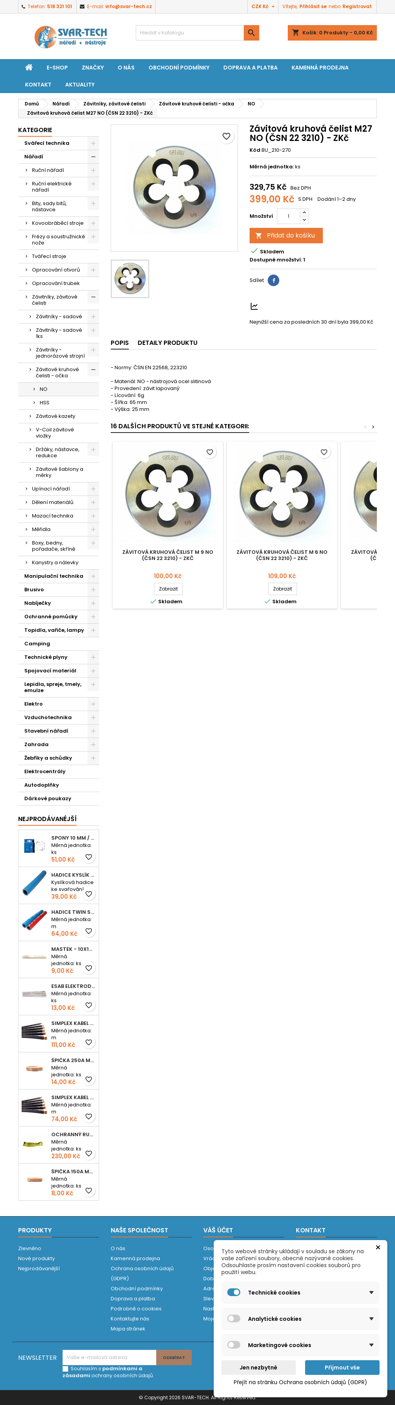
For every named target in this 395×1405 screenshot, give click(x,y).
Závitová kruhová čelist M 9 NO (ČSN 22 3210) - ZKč (167, 555)
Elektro (33, 704)
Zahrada (36, 744)
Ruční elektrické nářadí (52, 186)
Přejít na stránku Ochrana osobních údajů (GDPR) (300, 1382)
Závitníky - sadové (59, 316)
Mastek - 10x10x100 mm (73, 949)
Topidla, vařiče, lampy (54, 630)
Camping (37, 643)
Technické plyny (46, 657)
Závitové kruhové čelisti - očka (57, 372)
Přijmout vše (342, 1367)
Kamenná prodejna (320, 67)
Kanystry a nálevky (55, 562)
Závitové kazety (55, 416)
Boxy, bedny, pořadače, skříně (53, 546)
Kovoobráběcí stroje (58, 223)
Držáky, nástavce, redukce (57, 452)
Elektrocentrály (45, 771)
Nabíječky (37, 603)
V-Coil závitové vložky (55, 432)
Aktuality (80, 84)
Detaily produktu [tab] (168, 342)
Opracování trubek (56, 283)
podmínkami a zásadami (102, 1372)
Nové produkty (36, 1258)
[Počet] (288, 216)
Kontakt (38, 84)
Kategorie (35, 130)
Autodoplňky (41, 785)
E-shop (57, 67)
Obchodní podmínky (179, 67)
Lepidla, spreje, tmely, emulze (52, 687)
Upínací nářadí (51, 488)
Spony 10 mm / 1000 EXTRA (73, 837)
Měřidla (41, 529)
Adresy (212, 1288)
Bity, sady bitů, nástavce (49, 206)
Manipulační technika (53, 576)
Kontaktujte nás (130, 1318)
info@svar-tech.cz (128, 6)
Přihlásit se (313, 6)
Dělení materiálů (52, 502)
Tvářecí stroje (49, 256)
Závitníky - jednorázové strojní (60, 353)
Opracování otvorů (56, 269)
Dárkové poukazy (47, 798)
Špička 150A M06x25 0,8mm (73, 1171)
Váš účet (218, 1230)
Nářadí (33, 156)
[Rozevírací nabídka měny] (264, 6)
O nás (126, 67)
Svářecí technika (46, 143)
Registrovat (357, 6)
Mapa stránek (128, 1328)
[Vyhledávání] (197, 33)
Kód (255, 150)
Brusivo (34, 589)
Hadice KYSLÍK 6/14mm (73, 874)
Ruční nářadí (48, 170)
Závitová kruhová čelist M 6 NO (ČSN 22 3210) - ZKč (281, 555)
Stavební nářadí (46, 731)
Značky (93, 67)
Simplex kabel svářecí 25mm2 (73, 1023)
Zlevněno (29, 1248)
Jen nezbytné (258, 1367)
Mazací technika (52, 515)
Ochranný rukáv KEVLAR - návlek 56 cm (73, 1134)
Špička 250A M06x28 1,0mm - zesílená (73, 1060)
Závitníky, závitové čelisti (55, 300)
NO (43, 389)
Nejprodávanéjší (47, 818)
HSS (44, 402)
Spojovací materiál (50, 670)
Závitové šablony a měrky (59, 472)
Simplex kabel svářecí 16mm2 (73, 1097)
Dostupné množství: (276, 259)
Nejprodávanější (39, 1268)
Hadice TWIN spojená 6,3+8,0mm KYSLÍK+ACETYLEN (73, 912)
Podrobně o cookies (136, 1308)
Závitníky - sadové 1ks (59, 333)
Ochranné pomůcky (51, 616)
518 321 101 (59, 6)
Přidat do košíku (285, 235)
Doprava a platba (250, 67)
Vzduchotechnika (48, 717)
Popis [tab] (120, 342)
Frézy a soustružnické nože (58, 239)
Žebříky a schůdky (48, 758)
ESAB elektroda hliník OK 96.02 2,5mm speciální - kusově (73, 986)
